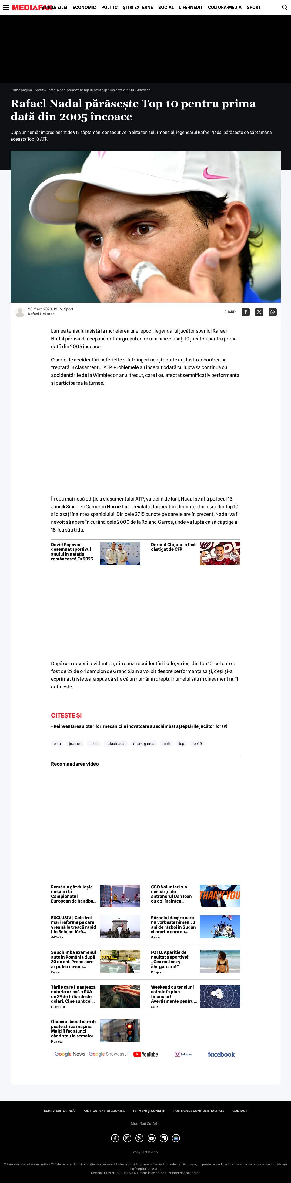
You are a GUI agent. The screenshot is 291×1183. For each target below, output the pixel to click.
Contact (239, 1111)
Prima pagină (21, 90)
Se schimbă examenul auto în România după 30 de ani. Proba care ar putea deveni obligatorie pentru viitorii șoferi (73, 959)
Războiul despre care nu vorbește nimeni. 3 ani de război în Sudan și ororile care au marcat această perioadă (173, 924)
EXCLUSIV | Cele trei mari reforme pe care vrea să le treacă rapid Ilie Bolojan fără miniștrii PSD (73, 924)
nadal (93, 743)
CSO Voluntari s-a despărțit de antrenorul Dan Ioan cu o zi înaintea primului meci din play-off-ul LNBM (171, 894)
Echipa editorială (59, 1111)
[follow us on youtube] (146, 1055)
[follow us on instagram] (183, 1055)
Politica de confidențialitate (198, 1111)
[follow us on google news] (70, 1055)
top (181, 743)
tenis (166, 743)
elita (57, 743)
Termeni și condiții (149, 1111)
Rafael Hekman (41, 314)
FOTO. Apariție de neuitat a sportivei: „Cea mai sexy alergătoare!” (170, 959)
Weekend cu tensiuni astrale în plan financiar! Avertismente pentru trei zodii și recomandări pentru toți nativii (172, 994)
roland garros (143, 743)
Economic (84, 7)
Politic (109, 7)
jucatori (75, 743)
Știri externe (138, 7)
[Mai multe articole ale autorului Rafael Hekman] (20, 312)
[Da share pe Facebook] (246, 312)
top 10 (197, 743)
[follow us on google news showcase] (108, 1055)
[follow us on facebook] (221, 1055)
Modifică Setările (145, 1123)
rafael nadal (115, 743)
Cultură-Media (225, 7)
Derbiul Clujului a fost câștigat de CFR (173, 547)
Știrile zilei (54, 7)
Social (166, 7)
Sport (254, 7)
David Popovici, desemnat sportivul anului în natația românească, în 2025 (72, 551)
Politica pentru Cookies (104, 1111)
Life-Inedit (191, 7)
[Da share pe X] (259, 312)
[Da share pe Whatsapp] (273, 312)
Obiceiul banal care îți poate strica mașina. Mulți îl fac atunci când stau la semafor (73, 1028)
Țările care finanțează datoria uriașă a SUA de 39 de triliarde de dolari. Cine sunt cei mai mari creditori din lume (73, 994)
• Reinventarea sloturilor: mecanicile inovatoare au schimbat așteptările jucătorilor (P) (139, 726)
